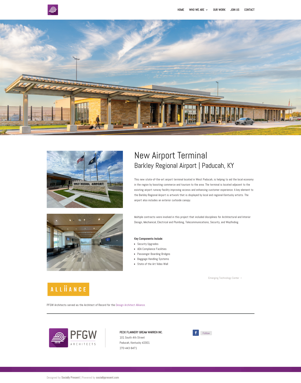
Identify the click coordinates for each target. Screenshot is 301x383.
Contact (249, 10)
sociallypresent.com (107, 377)
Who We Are (196, 10)
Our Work (219, 10)
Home (181, 10)
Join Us (234, 10)
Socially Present (70, 377)
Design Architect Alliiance (130, 305)
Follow (206, 333)
